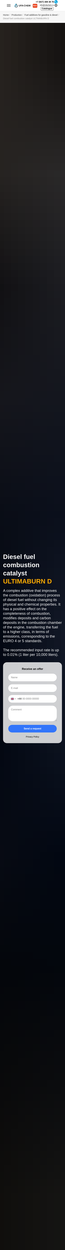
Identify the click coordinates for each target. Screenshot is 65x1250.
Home (6, 15)
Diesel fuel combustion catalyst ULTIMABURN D (26, 18)
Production (16, 15)
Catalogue (47, 8)
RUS (35, 6)
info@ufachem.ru (47, 5)
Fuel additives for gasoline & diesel (41, 15)
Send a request (32, 728)
